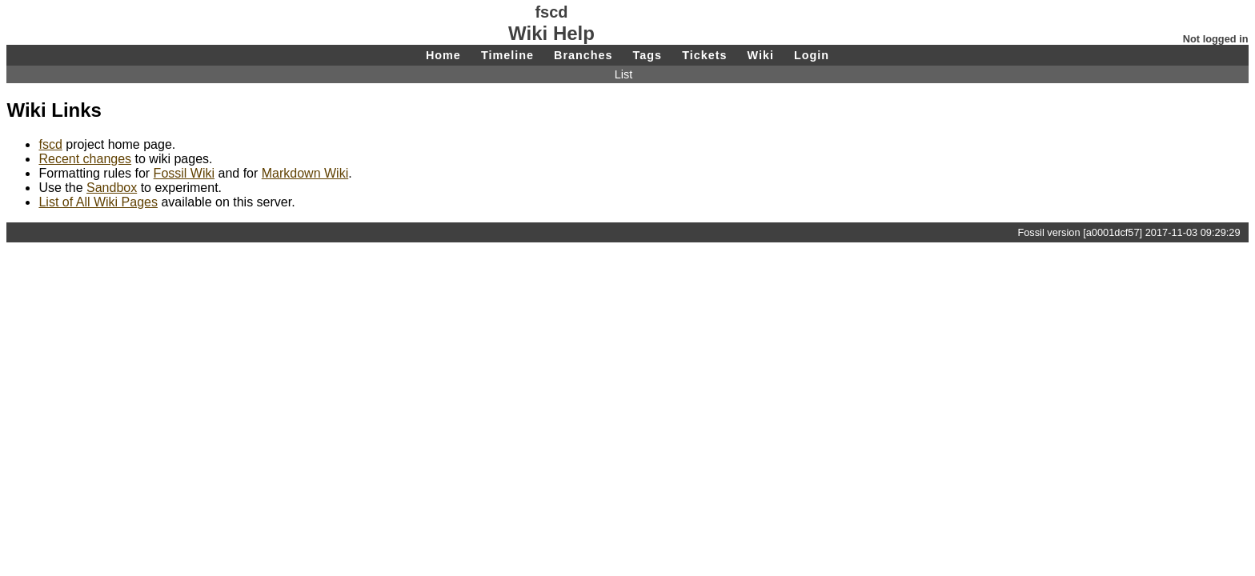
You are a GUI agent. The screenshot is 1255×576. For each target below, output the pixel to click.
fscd (50, 144)
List (623, 74)
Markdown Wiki (305, 173)
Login (811, 55)
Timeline (507, 55)
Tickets (704, 55)
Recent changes (84, 159)
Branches (583, 55)
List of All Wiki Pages (98, 202)
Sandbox (111, 187)
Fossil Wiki (184, 173)
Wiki (760, 55)
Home (443, 55)
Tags (648, 55)
